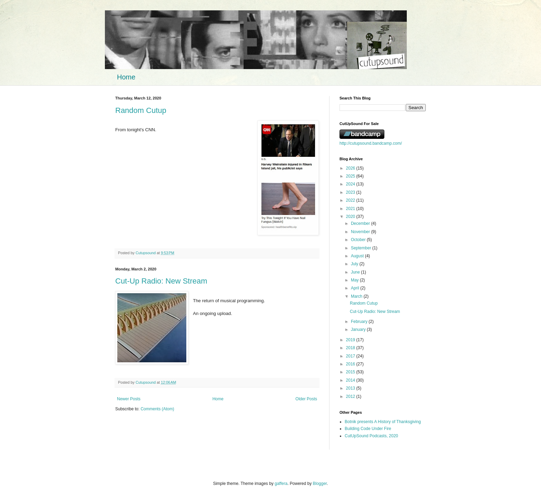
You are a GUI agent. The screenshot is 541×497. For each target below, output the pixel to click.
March (357, 296)
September (361, 248)
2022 (351, 200)
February (359, 321)
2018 (351, 347)
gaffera (281, 483)
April (355, 288)
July (355, 263)
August (358, 256)
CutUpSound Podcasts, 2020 (371, 435)
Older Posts (306, 398)
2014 (351, 380)
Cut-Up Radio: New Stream (161, 281)
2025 (351, 176)
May (355, 280)
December (361, 223)
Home (126, 77)
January (359, 329)
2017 (351, 356)
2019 (351, 339)
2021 (351, 208)
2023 (351, 192)
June (356, 272)
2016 (351, 364)
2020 (351, 216)
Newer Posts (128, 398)
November (361, 231)
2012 (351, 396)
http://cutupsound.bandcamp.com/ (371, 143)
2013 (351, 388)
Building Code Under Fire (368, 428)
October (359, 239)
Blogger (320, 483)
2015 (351, 372)
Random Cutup (140, 110)
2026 (351, 168)
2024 (351, 184)
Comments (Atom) (157, 409)
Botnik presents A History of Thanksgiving (383, 421)
